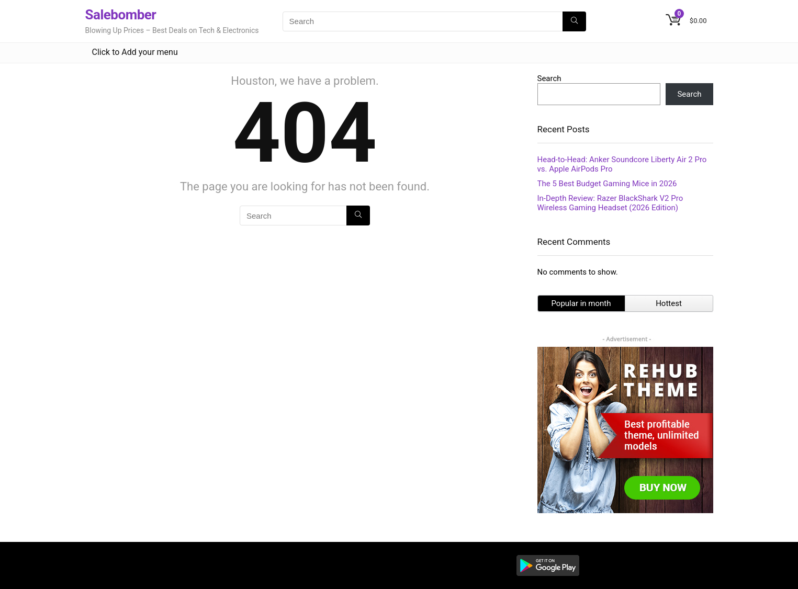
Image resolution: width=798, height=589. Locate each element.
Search (549, 78)
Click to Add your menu (135, 52)
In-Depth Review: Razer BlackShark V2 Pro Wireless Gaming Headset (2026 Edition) (610, 203)
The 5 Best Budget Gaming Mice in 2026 (607, 183)
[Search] (574, 21)
